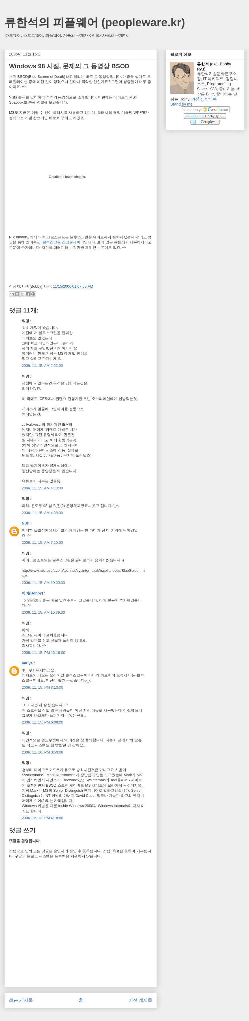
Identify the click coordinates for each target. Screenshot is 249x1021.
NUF (25, 523)
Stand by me (181, 104)
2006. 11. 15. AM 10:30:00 (43, 583)
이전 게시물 (140, 1000)
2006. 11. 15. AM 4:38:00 (42, 513)
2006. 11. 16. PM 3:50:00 (42, 752)
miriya (27, 663)
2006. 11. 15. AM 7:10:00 (42, 542)
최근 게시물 (21, 1000)
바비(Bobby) (32, 593)
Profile (197, 99)
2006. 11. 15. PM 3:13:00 (42, 687)
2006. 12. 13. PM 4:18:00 (42, 818)
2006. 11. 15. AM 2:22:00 (42, 365)
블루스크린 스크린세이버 (63, 242)
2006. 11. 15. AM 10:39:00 (43, 612)
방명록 (211, 99)
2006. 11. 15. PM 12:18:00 (43, 652)
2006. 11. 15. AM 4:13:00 (42, 488)
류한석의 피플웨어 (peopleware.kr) (95, 22)
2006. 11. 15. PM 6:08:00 (42, 722)
